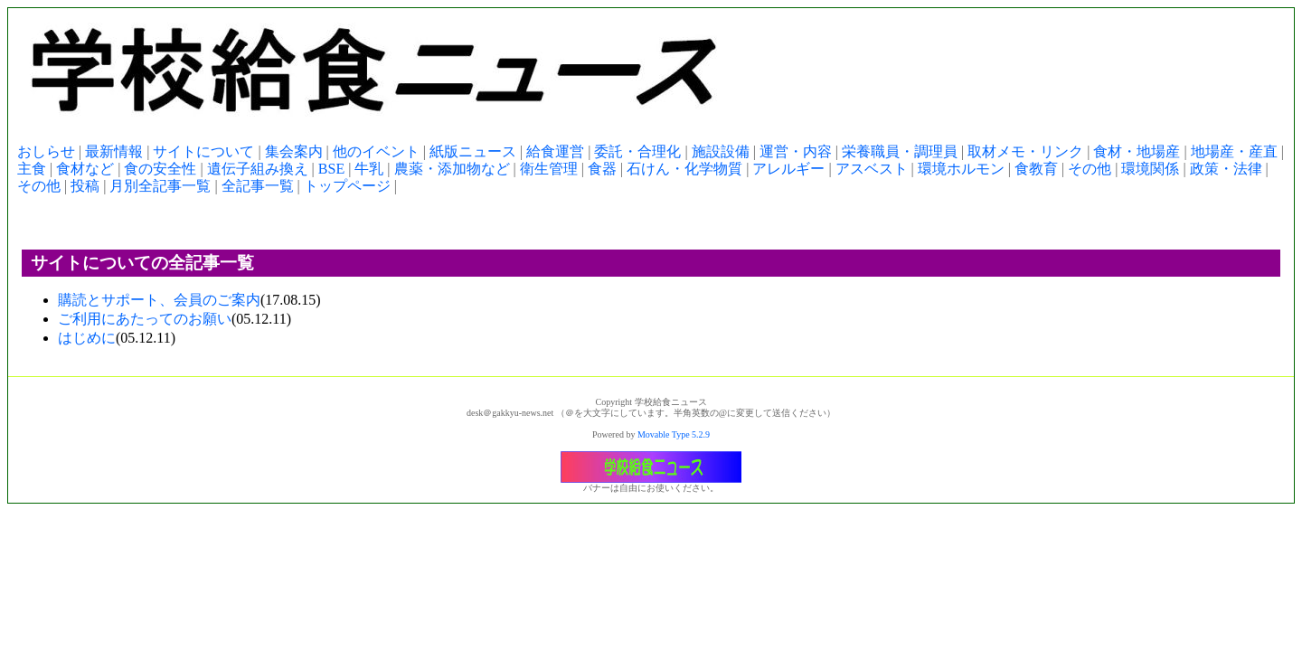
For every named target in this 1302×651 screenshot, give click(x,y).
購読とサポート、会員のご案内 (159, 299)
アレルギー (788, 168)
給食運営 (555, 151)
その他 (1089, 168)
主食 (31, 168)
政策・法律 (1226, 168)
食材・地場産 (1136, 151)
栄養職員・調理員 (900, 151)
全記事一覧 (258, 185)
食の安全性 (160, 168)
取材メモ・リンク (1025, 151)
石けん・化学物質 (684, 168)
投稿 (85, 185)
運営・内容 (796, 151)
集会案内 (294, 151)
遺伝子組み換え (257, 168)
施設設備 (721, 151)
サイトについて (203, 151)
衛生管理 (549, 168)
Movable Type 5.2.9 (673, 434)
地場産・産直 (1234, 151)
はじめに (87, 337)
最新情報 (114, 151)
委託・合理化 (637, 151)
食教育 (1036, 168)
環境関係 (1150, 168)
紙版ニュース (472, 151)
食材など (85, 168)
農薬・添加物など (452, 168)
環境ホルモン (961, 168)
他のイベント (376, 151)
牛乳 (368, 168)
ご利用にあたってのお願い (144, 318)
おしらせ (46, 151)
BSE (331, 168)
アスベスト (871, 168)
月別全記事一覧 (160, 185)
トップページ (347, 185)
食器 (602, 168)
